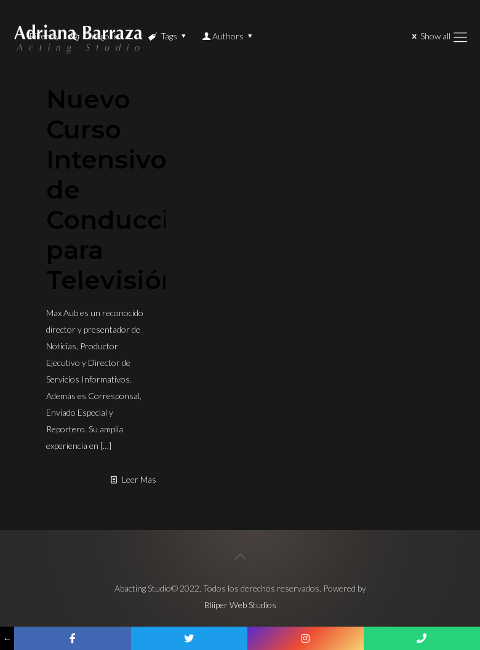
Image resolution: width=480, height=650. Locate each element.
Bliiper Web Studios (240, 605)
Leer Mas (139, 479)
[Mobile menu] (460, 36)
